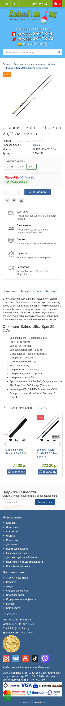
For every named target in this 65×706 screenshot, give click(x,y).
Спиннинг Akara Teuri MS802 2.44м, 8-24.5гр (47, 453)
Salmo (51, 64)
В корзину (37, 192)
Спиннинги (20, 64)
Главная (7, 64)
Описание (10, 291)
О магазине (11, 527)
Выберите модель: (15, 161)
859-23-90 (35, 33)
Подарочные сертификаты (20, 599)
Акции (8, 586)
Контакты (10, 531)
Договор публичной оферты (20, 557)
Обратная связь (14, 595)
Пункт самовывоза (15, 548)
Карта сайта (11, 608)
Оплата (9, 535)
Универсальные (37, 64)
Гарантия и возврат (16, 553)
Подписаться (45, 502)
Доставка (10, 544)
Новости (9, 582)
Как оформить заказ (16, 566)
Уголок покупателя (15, 577)
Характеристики (30, 291)
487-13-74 (35, 38)
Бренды (9, 603)
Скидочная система (16, 590)
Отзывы (51, 291)
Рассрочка (11, 540)
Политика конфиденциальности (23, 561)
